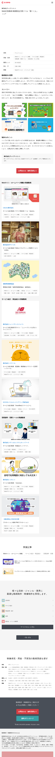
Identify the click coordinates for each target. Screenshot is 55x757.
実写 (9, 540)
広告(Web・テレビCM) (33, 59)
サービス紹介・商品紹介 (38, 56)
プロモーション (8, 367)
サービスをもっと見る (27, 503)
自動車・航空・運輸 (22, 563)
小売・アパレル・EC (9, 293)
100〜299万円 (34, 214)
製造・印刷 (48, 561)
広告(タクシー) (15, 545)
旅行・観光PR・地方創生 (33, 559)
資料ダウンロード (27, 595)
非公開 (10, 554)
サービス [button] (4, 746)
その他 (35, 565)
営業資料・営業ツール (20, 59)
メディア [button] (4, 751)
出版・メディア (47, 563)
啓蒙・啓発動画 (24, 543)
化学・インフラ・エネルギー (35, 563)
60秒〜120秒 (32, 557)
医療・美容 (7, 248)
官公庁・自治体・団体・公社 (11, 250)
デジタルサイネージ (25, 547)
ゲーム (22, 561)
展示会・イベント (8, 245)
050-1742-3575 (20, 600)
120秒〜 (38, 557)
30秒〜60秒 (24, 557)
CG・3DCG (48, 543)
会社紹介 (47, 549)
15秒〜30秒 (18, 66)
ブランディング (41, 543)
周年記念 (31, 543)
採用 (24, 551)
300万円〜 (35, 554)
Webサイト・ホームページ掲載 (22, 56)
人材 (41, 214)
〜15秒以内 (11, 557)
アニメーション (19, 53)
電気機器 (17, 561)
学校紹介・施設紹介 (31, 545)
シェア (4, 14)
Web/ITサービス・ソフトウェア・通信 (24, 70)
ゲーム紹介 (32, 549)
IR (35, 543)
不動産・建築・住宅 (39, 561)
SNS (9, 545)
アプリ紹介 (22, 545)
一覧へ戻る (27, 513)
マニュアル (11, 551)
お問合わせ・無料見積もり (27, 171)
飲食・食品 (11, 561)
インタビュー (18, 551)
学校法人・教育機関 (13, 565)
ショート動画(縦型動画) (13, 543)
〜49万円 (20, 211)
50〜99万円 (18, 62)
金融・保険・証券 (8, 252)
